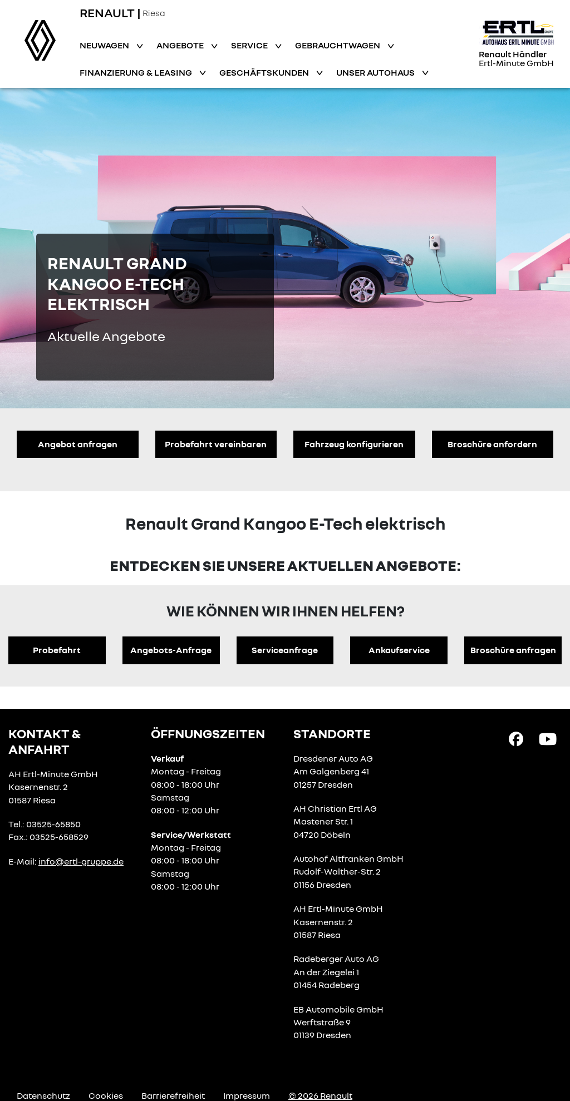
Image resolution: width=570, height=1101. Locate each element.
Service (250, 45)
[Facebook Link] (516, 737)
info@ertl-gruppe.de (81, 861)
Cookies (106, 1095)
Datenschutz (43, 1095)
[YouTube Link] (548, 737)
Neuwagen (105, 45)
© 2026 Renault (320, 1095)
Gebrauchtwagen (338, 45)
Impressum (246, 1095)
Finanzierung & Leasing (137, 72)
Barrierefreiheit (173, 1095)
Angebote (180, 45)
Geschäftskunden (265, 72)
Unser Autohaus (376, 72)
